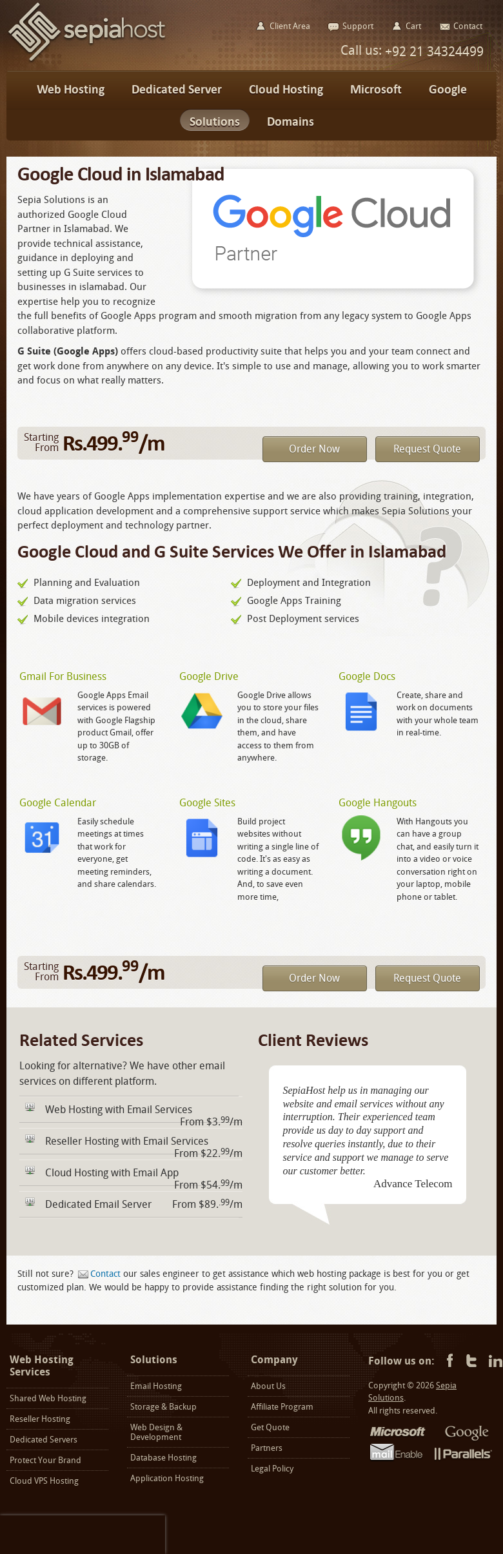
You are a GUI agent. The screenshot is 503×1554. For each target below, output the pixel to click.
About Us (268, 1386)
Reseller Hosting (40, 1419)
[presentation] (82, 1534)
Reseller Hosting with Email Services (126, 1141)
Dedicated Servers (43, 1439)
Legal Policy (272, 1468)
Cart (413, 26)
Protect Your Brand (45, 1460)
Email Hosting (156, 1386)
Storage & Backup (163, 1407)
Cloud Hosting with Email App (112, 1173)
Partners (266, 1448)
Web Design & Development (156, 1432)
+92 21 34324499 (433, 51)
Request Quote (427, 449)
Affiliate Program (282, 1407)
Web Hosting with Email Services (118, 1109)
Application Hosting (167, 1478)
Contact (105, 1273)
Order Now (314, 449)
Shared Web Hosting (48, 1398)
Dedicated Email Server (98, 1204)
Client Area (290, 26)
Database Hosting (163, 1457)
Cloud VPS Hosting (44, 1481)
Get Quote (270, 1427)
